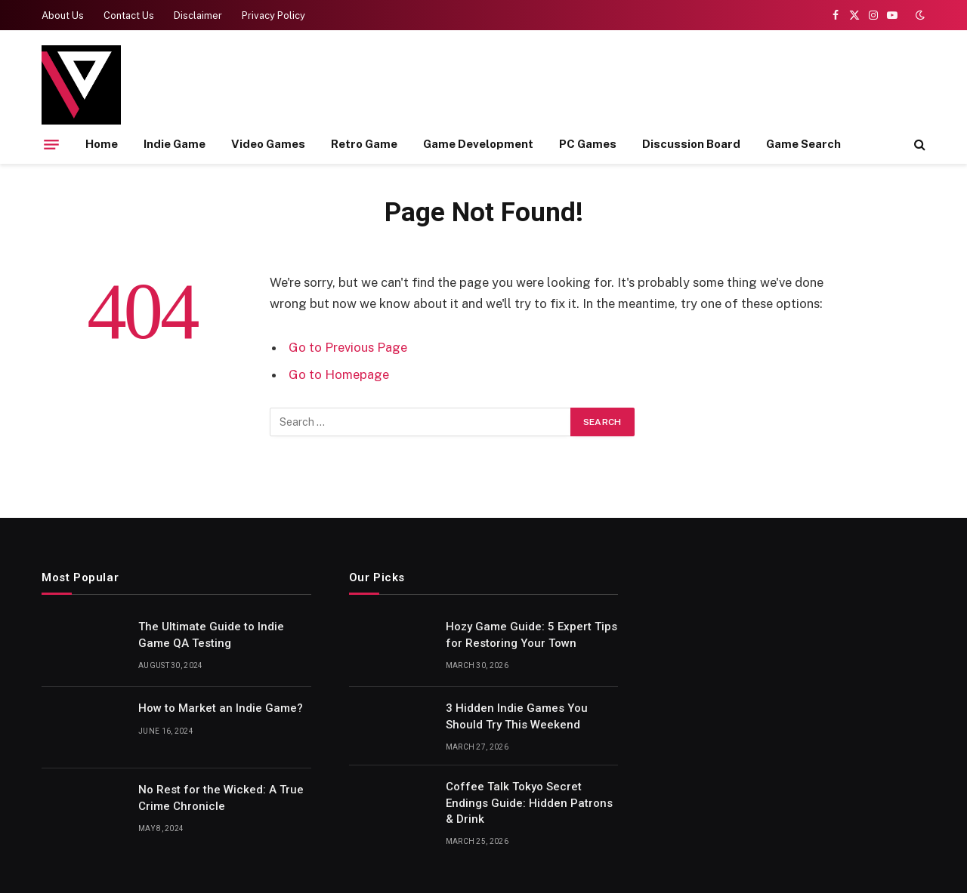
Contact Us (128, 15)
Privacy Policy (273, 15)
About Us (63, 15)
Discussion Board (691, 143)
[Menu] (51, 144)
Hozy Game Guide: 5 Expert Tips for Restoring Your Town (531, 634)
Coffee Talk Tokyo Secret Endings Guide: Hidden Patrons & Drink (529, 803)
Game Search (803, 143)
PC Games (587, 143)
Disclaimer (198, 15)
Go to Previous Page (348, 347)
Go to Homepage (339, 374)
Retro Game (364, 143)
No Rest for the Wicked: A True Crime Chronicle (221, 797)
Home (101, 143)
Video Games (268, 143)
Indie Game (174, 143)
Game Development (478, 143)
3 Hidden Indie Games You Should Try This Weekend (517, 716)
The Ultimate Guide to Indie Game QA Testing (211, 634)
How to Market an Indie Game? (220, 708)
